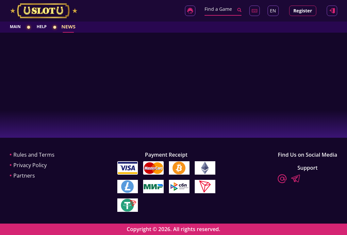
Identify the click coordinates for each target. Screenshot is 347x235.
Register (302, 11)
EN (273, 11)
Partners (24, 175)
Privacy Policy (30, 165)
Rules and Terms (34, 154)
